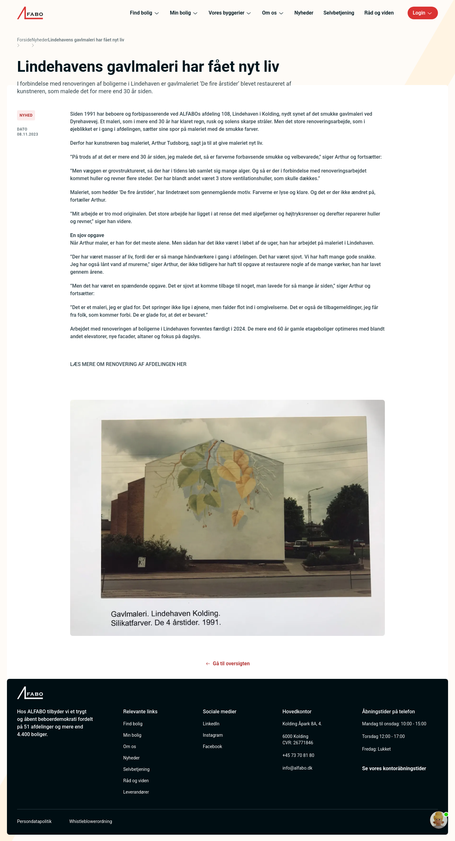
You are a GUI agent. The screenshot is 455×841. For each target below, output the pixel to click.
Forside (24, 39)
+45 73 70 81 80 (298, 755)
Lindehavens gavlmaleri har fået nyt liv (86, 39)
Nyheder (40, 39)
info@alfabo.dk (297, 768)
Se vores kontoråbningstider (394, 768)
